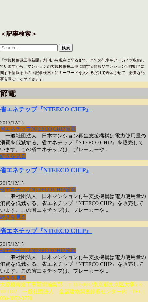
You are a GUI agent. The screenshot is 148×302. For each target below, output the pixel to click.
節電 (70, 129)
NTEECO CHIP (48, 129)
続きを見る (13, 156)
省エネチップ (15, 129)
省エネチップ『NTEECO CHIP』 (46, 109)
